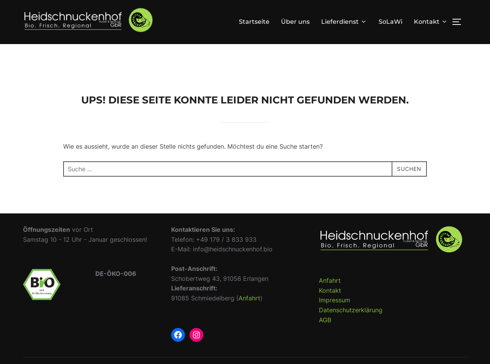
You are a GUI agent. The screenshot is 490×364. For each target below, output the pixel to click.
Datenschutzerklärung (350, 323)
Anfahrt (249, 311)
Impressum (334, 313)
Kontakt (431, 21)
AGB (325, 333)
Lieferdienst (344, 21)
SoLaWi (390, 21)
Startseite (254, 21)
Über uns (295, 21)
